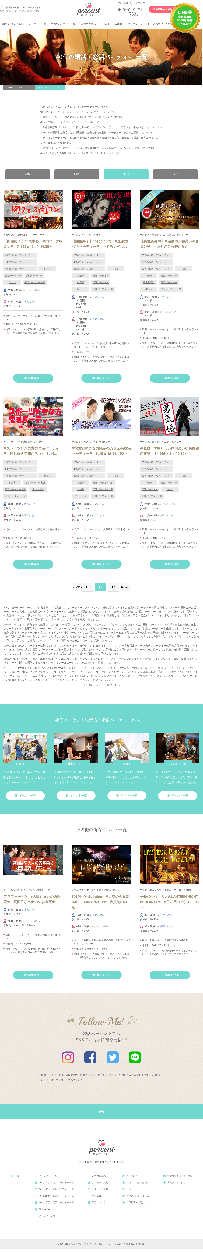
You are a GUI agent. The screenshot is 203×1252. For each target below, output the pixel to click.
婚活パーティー (13, 278)
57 (114, 590)
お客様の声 (132, 1178)
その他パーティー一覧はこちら (101, 688)
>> (145, 590)
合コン (115, 271)
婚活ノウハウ (99, 1205)
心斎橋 (80, 285)
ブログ (129, 1192)
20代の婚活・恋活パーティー (88, 258)
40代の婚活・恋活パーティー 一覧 (56, 1198)
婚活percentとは (47, 1212)
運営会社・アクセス (164, 26)
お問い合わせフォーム (137, 1198)
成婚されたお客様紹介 (137, 1185)
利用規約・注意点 (135, 1205)
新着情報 (96, 1198)
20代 (28, 176)
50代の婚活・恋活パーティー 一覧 (56, 1205)
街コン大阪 (38, 492)
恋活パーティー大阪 (15, 492)
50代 (175, 176)
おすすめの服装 (113, 26)
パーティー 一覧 (48, 1178)
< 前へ (73, 590)
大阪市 (80, 278)
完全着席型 (149, 285)
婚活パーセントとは (13, 26)
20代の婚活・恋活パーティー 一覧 (56, 1185)
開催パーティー (25, 90)
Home (9, 90)
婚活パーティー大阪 (34, 485)
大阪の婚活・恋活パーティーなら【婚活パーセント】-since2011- (97, 1246)
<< (58, 590)
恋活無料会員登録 (159, 10)
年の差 (80, 492)
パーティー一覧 (37, 26)
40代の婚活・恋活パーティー (20, 265)
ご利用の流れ (88, 26)
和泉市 (47, 271)
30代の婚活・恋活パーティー (20, 258)
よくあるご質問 (100, 1185)
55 (88, 590)
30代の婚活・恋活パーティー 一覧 (56, 1192)
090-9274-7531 (131, 13)
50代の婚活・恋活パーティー (20, 271)
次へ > (129, 590)
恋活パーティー (34, 278)
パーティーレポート (139, 26)
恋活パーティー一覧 (34, 285)
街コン (12, 285)
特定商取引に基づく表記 (179, 1178)
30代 (77, 176)
